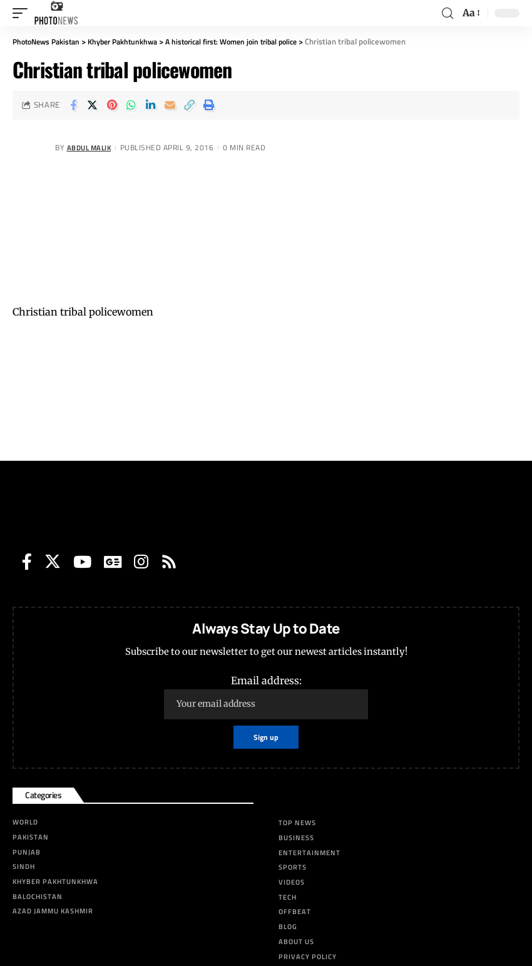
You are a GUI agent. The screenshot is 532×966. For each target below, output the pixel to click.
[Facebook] (27, 561)
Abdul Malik (91, 147)
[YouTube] (82, 561)
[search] (447, 13)
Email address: (266, 696)
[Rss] (169, 561)
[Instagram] (141, 561)
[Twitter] (52, 561)
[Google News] (113, 561)
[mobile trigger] (23, 13)
